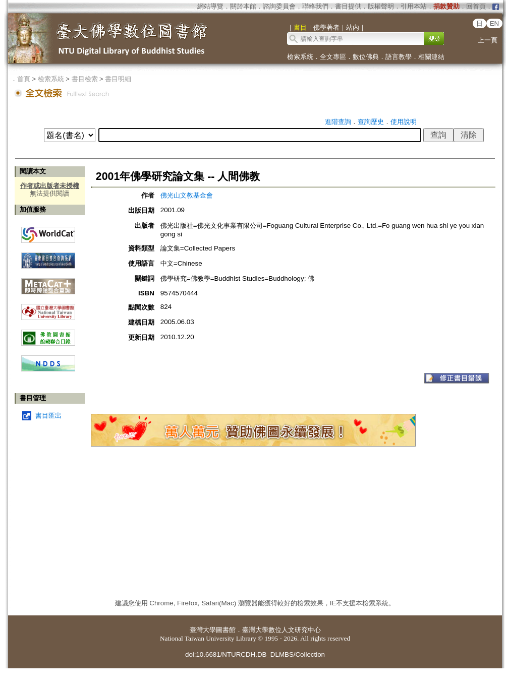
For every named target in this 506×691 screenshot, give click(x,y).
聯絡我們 (315, 6)
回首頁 (476, 6)
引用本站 (414, 6)
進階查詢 (338, 121)
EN (494, 23)
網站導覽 (210, 6)
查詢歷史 (371, 121)
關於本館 (243, 6)
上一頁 (487, 40)
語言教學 (398, 56)
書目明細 (118, 79)
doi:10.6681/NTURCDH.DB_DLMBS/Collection (255, 654)
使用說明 (403, 121)
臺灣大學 (203, 630)
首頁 (23, 79)
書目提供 (348, 6)
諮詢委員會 (279, 6)
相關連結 (431, 56)
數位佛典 (366, 56)
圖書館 (226, 630)
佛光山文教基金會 (186, 195)
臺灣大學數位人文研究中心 (281, 630)
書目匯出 (48, 415)
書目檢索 (85, 79)
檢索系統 (300, 56)
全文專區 (333, 56)
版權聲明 (381, 6)
